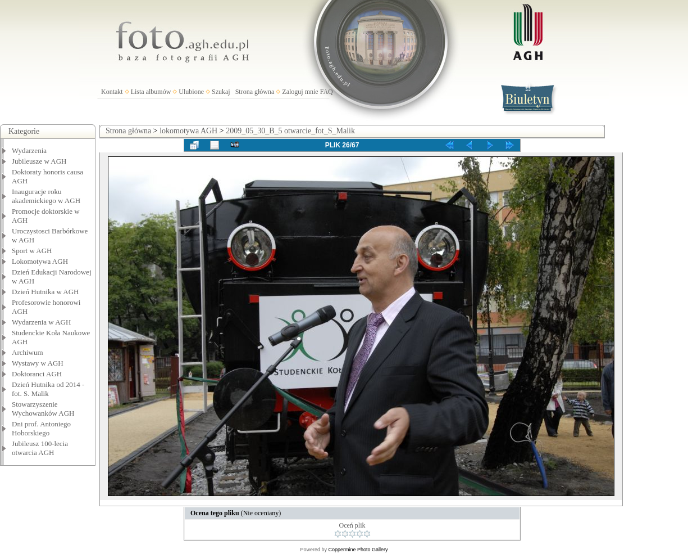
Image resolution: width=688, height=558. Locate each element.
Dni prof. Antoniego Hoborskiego (41, 428)
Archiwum (27, 352)
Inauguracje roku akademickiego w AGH (46, 196)
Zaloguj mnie (300, 92)
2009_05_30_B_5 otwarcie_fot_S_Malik (290, 131)
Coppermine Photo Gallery (358, 549)
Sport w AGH (32, 250)
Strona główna (255, 92)
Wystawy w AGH (37, 363)
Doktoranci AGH (37, 374)
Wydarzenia (29, 150)
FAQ (326, 92)
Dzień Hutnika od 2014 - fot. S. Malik (48, 389)
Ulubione (191, 92)
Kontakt (112, 92)
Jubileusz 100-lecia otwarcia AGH (40, 448)
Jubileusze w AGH (39, 161)
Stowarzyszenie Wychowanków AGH (43, 408)
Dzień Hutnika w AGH (45, 291)
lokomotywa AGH (188, 131)
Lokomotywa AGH (40, 261)
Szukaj (221, 92)
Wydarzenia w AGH (41, 322)
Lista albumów (151, 92)
